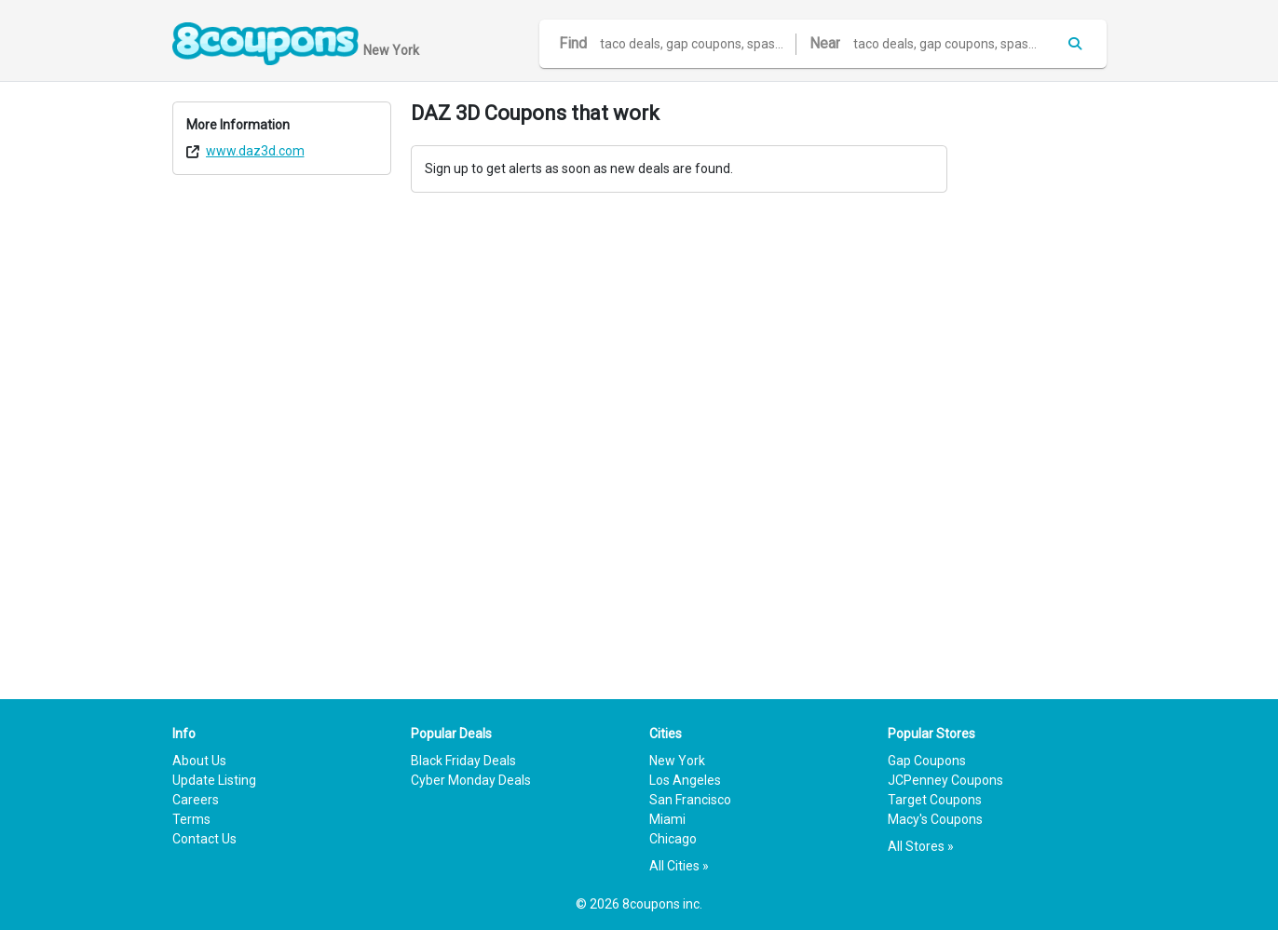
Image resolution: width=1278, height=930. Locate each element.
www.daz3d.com (255, 150)
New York (677, 760)
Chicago (673, 838)
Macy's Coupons (935, 819)
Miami (667, 819)
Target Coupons (935, 799)
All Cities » (679, 865)
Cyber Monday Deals (471, 780)
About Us (199, 760)
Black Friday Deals (463, 760)
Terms (191, 819)
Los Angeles (685, 780)
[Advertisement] (1037, 380)
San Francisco (690, 799)
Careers (195, 799)
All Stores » (921, 846)
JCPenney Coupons (945, 780)
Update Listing (214, 780)
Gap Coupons (927, 760)
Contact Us (204, 838)
